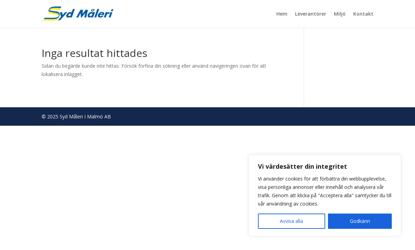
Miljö (340, 14)
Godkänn (360, 221)
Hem (281, 14)
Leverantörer (310, 14)
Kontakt (363, 14)
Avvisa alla (291, 221)
